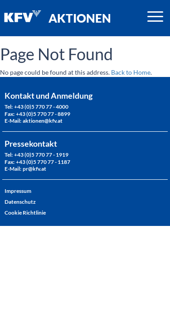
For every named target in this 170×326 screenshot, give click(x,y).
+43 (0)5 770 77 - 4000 (41, 106)
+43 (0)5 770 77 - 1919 (41, 154)
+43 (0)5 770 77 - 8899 (43, 113)
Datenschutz (20, 201)
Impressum (18, 190)
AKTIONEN (80, 18)
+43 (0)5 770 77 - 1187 (43, 161)
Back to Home (131, 72)
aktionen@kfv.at (43, 120)
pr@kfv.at (34, 168)
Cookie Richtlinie (25, 212)
